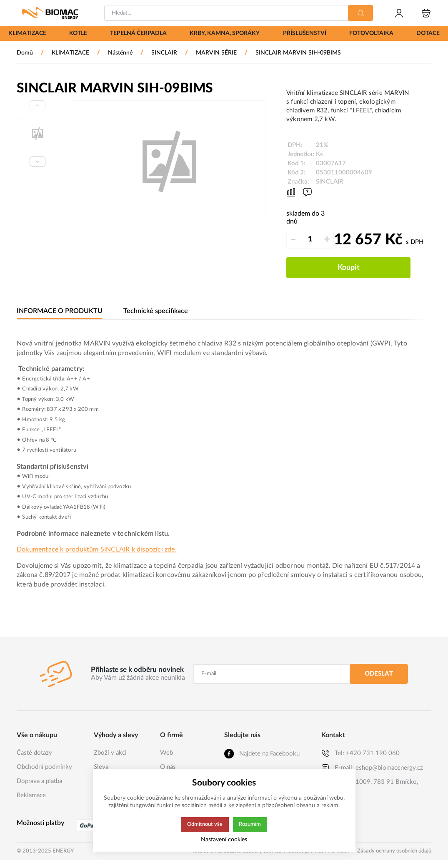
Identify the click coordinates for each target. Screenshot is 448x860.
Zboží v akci (110, 753)
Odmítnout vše (204, 824)
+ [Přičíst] (327, 239)
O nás (168, 767)
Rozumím (250, 824)
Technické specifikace (154, 311)
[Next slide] (37, 162)
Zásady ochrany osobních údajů (394, 851)
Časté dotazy (34, 753)
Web (166, 753)
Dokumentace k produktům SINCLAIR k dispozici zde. (97, 549)
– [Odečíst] (293, 239)
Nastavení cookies (224, 839)
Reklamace (31, 795)
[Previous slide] (37, 105)
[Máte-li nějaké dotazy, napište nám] (307, 192)
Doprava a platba (39, 781)
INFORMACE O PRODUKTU (59, 311)
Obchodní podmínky (44, 767)
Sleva (101, 767)
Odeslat (379, 674)
